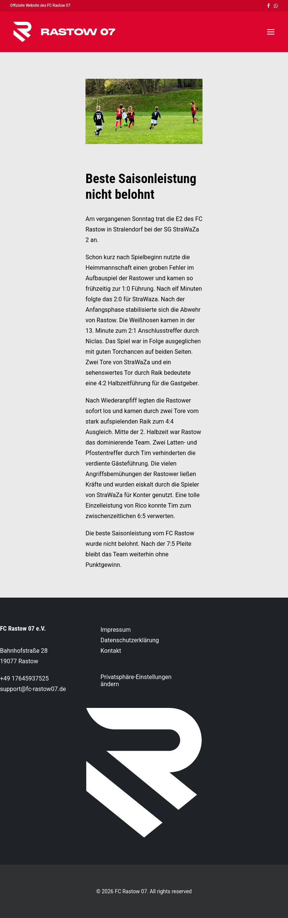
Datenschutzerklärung (129, 640)
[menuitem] (268, 6)
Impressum (115, 629)
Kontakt (110, 650)
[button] (268, 6)
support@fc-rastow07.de (33, 689)
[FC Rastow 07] (64, 32)
